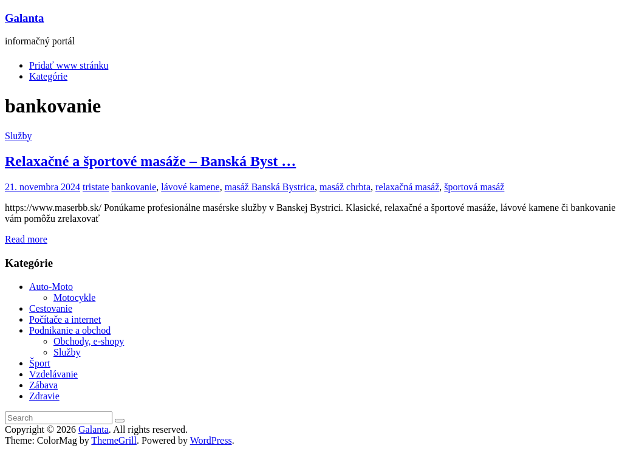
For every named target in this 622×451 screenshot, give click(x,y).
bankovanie (134, 187)
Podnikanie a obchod (70, 330)
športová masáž (474, 187)
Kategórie (48, 76)
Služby (18, 136)
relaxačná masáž (407, 187)
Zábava (43, 385)
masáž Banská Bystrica (270, 187)
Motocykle (74, 297)
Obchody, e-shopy (88, 341)
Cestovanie (50, 308)
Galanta (24, 18)
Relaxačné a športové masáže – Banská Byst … (150, 161)
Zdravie (44, 396)
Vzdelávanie (53, 374)
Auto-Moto (51, 286)
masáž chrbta (345, 187)
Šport (39, 363)
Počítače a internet (65, 319)
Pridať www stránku (68, 65)
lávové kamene (190, 187)
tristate (96, 187)
